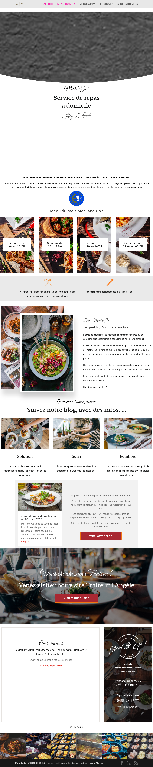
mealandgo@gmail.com (50, 665)
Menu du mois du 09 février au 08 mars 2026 (38, 518)
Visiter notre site (76, 598)
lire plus (25, 541)
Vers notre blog (101, 536)
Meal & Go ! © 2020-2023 (28, 762)
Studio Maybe (95, 762)
